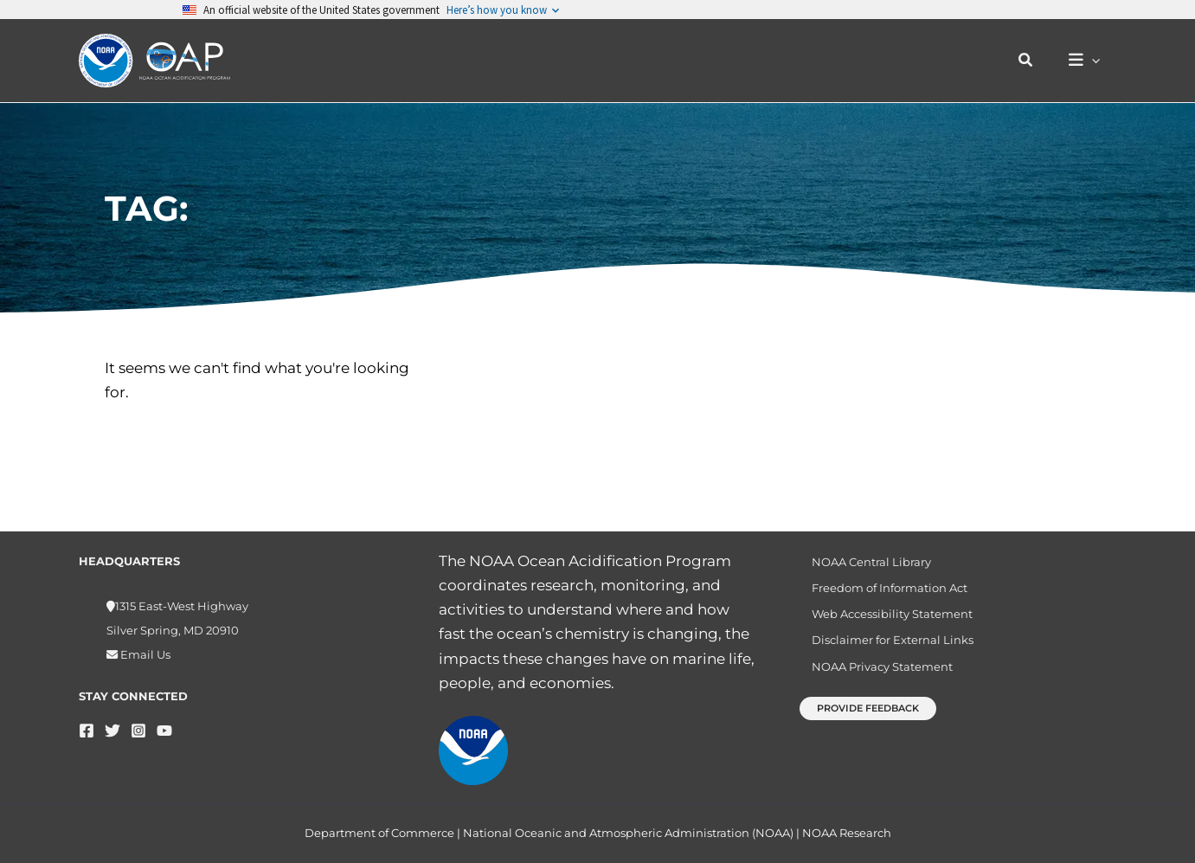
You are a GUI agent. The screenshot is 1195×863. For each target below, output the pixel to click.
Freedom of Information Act (880, 593)
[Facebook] (86, 730)
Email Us (144, 654)
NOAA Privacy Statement (872, 682)
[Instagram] (138, 730)
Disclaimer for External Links (883, 652)
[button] (1034, 60)
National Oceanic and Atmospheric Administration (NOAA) (628, 833)
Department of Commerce (379, 833)
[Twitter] (112, 730)
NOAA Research (846, 833)
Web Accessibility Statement (882, 622)
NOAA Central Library (862, 563)
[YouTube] (164, 730)
